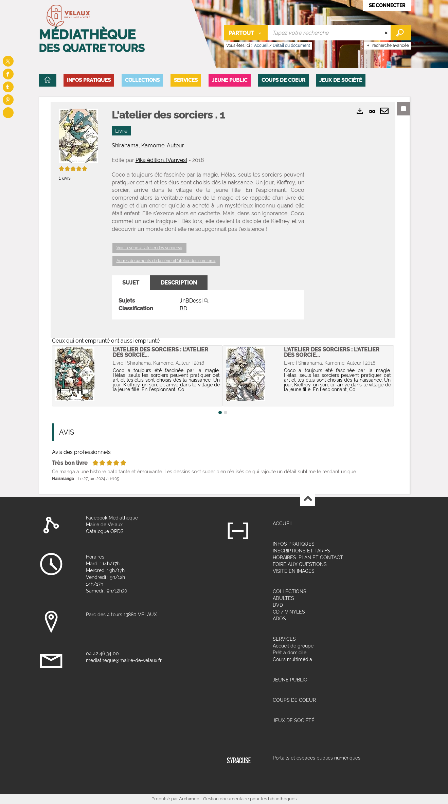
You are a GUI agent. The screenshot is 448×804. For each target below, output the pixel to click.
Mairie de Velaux (104, 524)
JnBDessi (191, 300)
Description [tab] (179, 282)
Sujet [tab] (130, 282)
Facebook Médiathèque (112, 517)
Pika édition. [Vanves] (161, 160)
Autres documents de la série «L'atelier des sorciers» (166, 260)
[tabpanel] (208, 305)
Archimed (189, 798)
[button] (89, 80)
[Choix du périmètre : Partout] (246, 32)
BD (183, 308)
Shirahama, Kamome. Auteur (148, 145)
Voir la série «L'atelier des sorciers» (149, 247)
